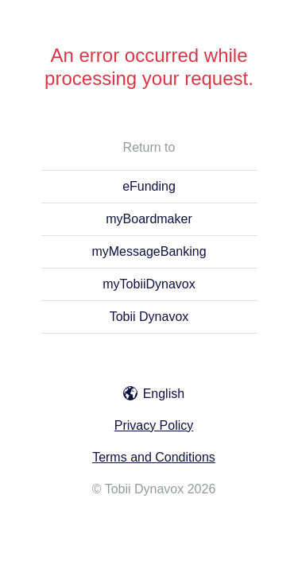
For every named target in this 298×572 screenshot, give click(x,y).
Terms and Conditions (153, 457)
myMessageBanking (148, 251)
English (153, 393)
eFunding (149, 186)
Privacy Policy (154, 425)
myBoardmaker (149, 219)
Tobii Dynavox (149, 316)
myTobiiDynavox (149, 284)
